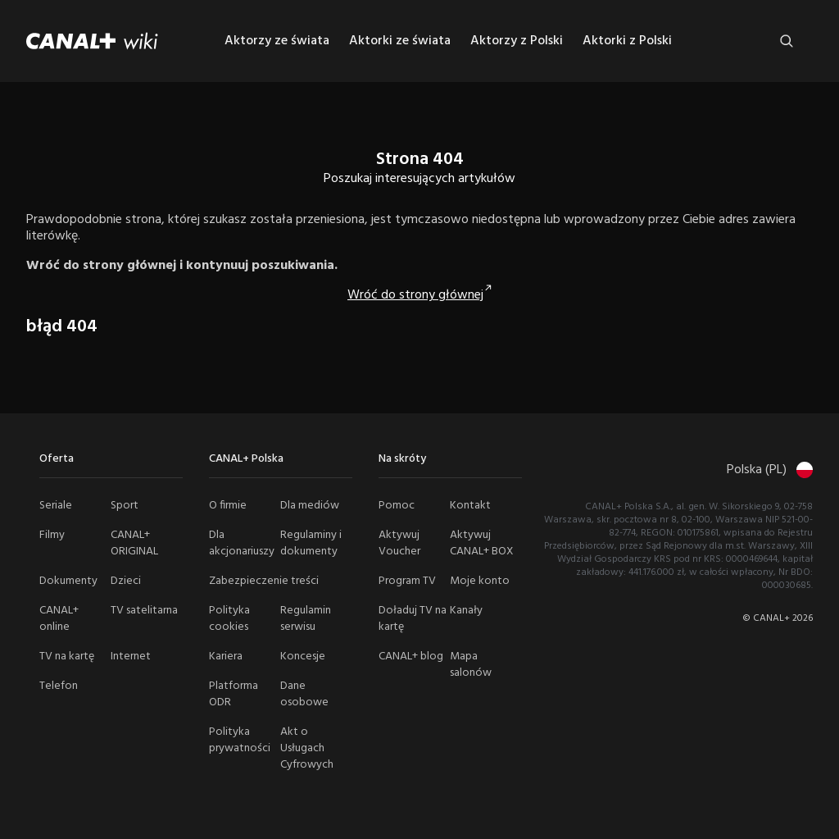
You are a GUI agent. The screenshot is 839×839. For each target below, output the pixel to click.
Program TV (407, 581)
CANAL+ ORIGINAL (134, 543)
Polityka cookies (229, 618)
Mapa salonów (471, 664)
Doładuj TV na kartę (413, 618)
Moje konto (480, 581)
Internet (131, 656)
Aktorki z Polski (627, 41)
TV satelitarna (144, 610)
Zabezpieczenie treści (264, 581)
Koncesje (302, 656)
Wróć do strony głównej (415, 295)
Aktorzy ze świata (276, 41)
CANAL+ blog (411, 656)
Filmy (52, 535)
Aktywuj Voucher (399, 543)
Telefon (58, 686)
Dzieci (126, 581)
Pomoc (397, 505)
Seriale (55, 505)
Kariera (226, 656)
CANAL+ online (59, 618)
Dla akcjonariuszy (241, 543)
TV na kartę (66, 656)
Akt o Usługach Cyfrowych (306, 748)
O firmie (228, 505)
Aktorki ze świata (400, 41)
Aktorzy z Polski (516, 41)
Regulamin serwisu (305, 618)
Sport (124, 505)
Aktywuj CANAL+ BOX (482, 543)
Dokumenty (68, 581)
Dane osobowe (304, 694)
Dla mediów (309, 505)
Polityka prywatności (239, 740)
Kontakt (470, 505)
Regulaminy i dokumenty (311, 543)
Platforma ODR (233, 694)
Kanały (466, 610)
